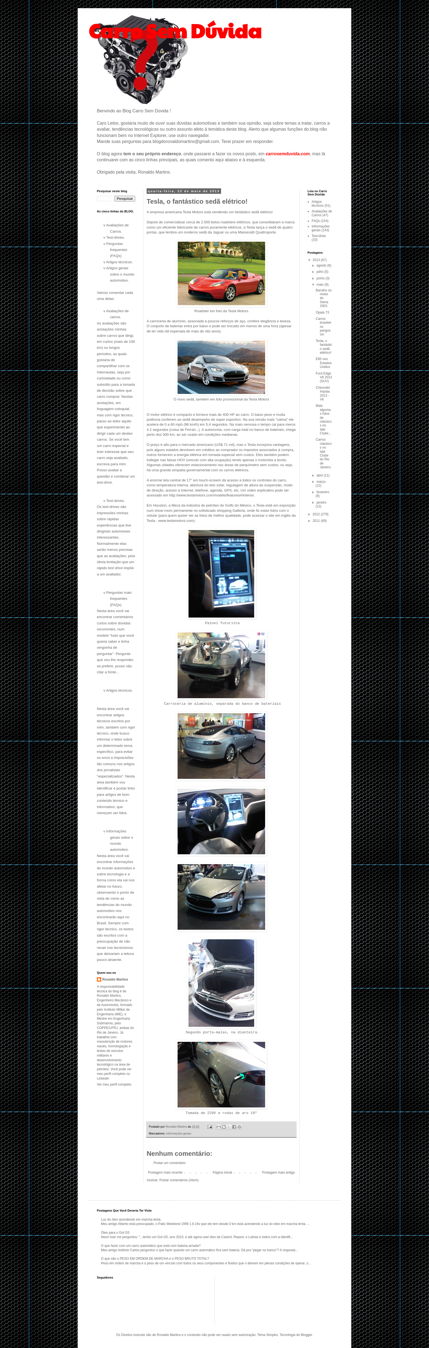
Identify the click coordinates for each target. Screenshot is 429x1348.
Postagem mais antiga (278, 1172)
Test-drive (319, 236)
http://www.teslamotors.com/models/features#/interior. (212, 495)
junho (321, 278)
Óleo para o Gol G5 (115, 1233)
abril (320, 475)
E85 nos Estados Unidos (324, 363)
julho (320, 272)
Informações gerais (178, 1133)
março (321, 482)
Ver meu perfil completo (114, 1084)
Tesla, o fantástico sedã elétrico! (324, 347)
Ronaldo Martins (115, 979)
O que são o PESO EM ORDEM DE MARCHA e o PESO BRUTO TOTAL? (155, 1259)
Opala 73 (322, 312)
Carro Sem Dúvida (175, 30)
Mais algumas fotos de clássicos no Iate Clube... (324, 419)
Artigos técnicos (318, 203)
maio (320, 284)
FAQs (316, 221)
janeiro (321, 502)
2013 (317, 260)
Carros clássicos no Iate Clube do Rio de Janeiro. (324, 453)
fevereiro (323, 492)
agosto (322, 265)
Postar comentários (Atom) (179, 1180)
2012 (317, 514)
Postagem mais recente (165, 1172)
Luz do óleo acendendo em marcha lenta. (131, 1219)
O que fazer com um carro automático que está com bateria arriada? (151, 1246)
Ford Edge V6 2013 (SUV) (324, 377)
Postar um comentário (169, 1163)
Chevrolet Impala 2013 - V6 (323, 393)
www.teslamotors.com (175, 521)
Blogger (306, 1335)
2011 (317, 521)
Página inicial (222, 1172)
